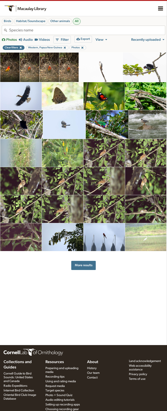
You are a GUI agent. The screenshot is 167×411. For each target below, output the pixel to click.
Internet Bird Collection (19, 390)
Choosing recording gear (62, 409)
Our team (93, 372)
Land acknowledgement (145, 361)
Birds (7, 21)
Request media (55, 386)
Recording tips (55, 376)
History (92, 368)
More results (83, 265)
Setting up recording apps (62, 404)
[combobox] (87, 30)
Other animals (60, 21)
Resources (54, 362)
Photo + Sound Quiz (58, 395)
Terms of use (137, 378)
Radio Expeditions (15, 385)
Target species (54, 390)
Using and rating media (60, 381)
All (77, 21)
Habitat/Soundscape (30, 21)
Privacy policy (138, 374)
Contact (92, 377)
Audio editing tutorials (60, 399)
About (92, 362)
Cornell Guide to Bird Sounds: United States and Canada (18, 377)
